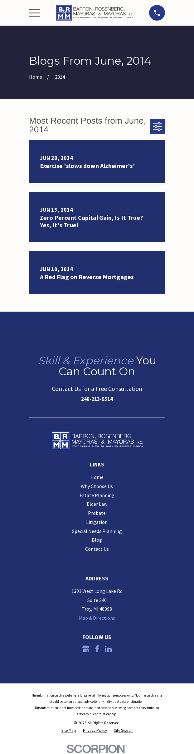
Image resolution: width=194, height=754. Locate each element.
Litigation (97, 522)
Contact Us (97, 549)
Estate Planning (97, 495)
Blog (97, 540)
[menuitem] (68, 730)
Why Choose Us (97, 486)
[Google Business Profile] (85, 648)
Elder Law (97, 504)
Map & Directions (97, 618)
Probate (97, 513)
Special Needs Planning (97, 531)
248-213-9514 (97, 399)
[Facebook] (97, 648)
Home (97, 477)
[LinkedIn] (108, 648)
